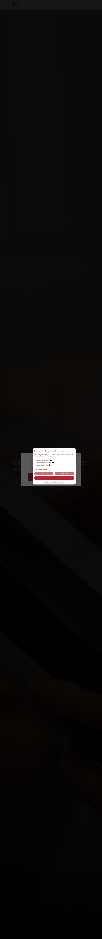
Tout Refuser (64, 473)
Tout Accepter (43, 473)
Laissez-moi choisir (54, 478)
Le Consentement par (54, 482)
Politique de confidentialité (40, 469)
